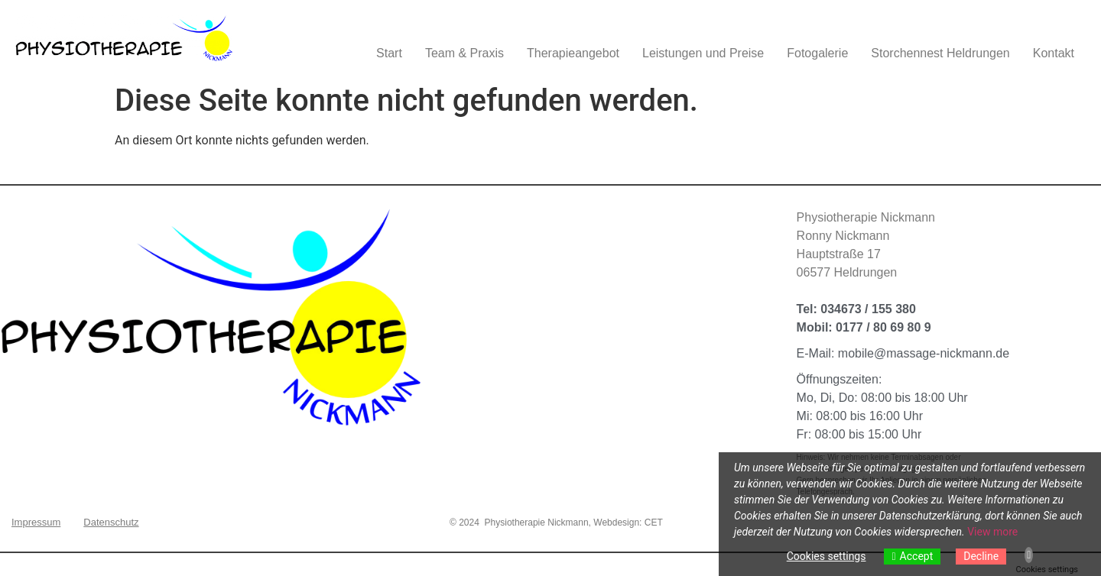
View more (992, 532)
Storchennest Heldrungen (940, 53)
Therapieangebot (573, 53)
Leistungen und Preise (703, 53)
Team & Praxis (464, 53)
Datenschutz (110, 522)
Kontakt (1053, 53)
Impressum (35, 522)
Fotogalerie (817, 53)
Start (389, 53)
